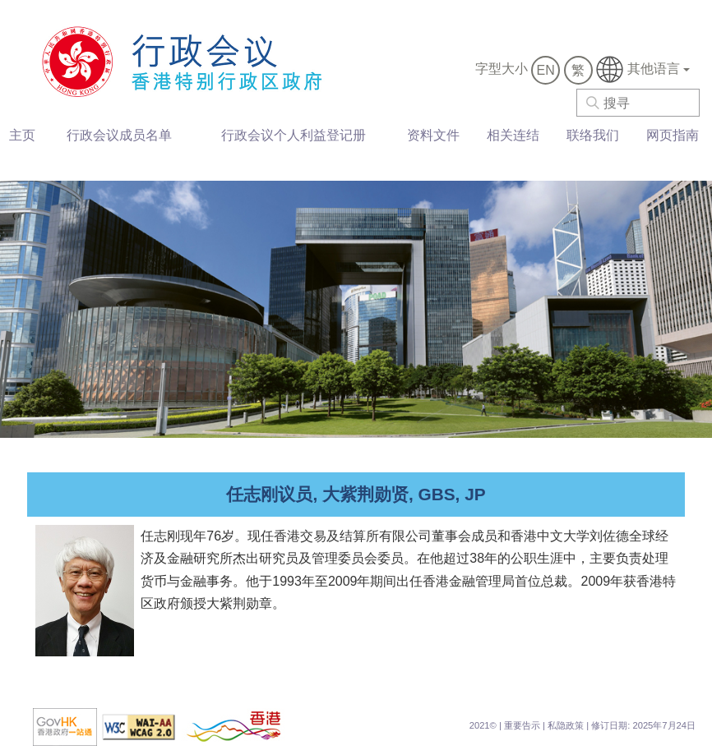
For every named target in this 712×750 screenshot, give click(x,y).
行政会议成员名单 (119, 135)
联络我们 (592, 135)
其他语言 (643, 69)
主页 (22, 135)
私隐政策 (566, 725)
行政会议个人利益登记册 (293, 135)
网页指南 (672, 135)
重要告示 (522, 725)
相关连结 (513, 135)
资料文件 (433, 135)
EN (546, 70)
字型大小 (501, 69)
